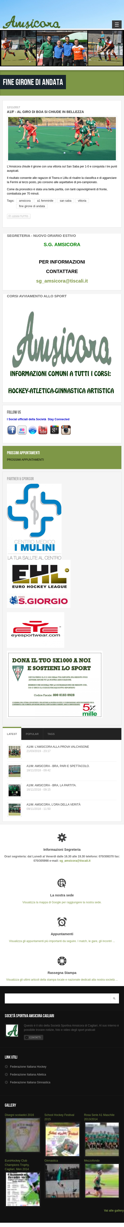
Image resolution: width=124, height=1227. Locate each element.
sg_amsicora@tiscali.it (62, 281)
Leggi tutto (21, 216)
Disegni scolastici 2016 (19, 1115)
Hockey (28, 1066)
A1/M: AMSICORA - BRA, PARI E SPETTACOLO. (58, 766)
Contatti (35, 1037)
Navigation (117, 24)
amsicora (25, 200)
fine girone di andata (32, 206)
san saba (65, 200)
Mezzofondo (92, 1160)
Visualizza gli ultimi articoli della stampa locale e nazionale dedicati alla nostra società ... (62, 976)
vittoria (82, 200)
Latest (12, 734)
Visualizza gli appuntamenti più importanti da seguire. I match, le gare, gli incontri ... (62, 937)
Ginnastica (51, 1160)
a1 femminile (45, 200)
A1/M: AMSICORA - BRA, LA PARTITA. (51, 785)
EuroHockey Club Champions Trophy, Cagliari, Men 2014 (17, 1165)
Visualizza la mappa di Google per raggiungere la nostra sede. (62, 898)
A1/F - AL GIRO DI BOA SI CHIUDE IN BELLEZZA (45, 112)
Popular (32, 734)
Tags (51, 734)
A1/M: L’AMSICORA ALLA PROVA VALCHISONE (58, 746)
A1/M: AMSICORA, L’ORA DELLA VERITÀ (54, 804)
